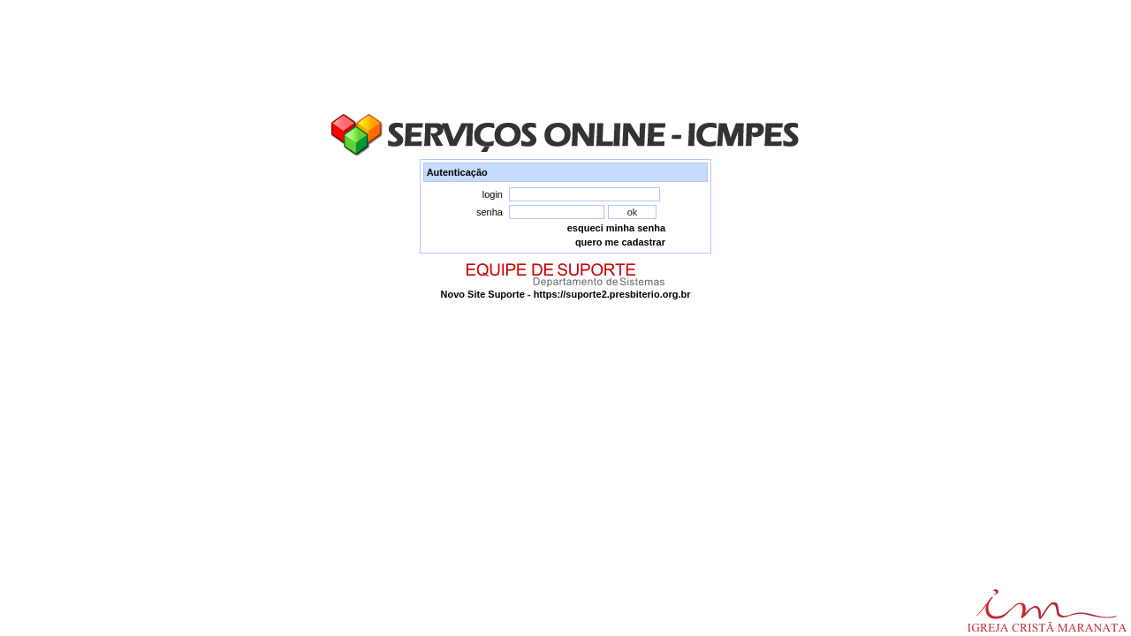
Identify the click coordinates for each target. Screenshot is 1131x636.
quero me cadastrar (620, 242)
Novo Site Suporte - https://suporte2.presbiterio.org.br (566, 294)
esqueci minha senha (616, 228)
